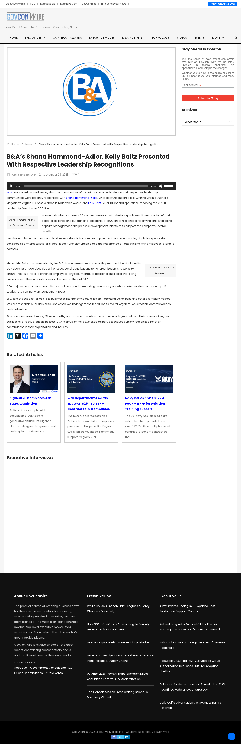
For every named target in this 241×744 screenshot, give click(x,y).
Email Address (191, 85)
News (28, 144)
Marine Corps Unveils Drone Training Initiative (118, 642)
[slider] (86, 186)
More (216, 38)
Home (13, 38)
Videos (182, 38)
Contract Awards (67, 38)
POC (32, 3)
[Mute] (160, 186)
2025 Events (54, 673)
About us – (22, 668)
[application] (91, 186)
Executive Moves (102, 38)
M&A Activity (132, 38)
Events (199, 38)
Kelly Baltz (94, 203)
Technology (159, 38)
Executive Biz (47, 3)
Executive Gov (68, 3)
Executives (33, 38)
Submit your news (113, 3)
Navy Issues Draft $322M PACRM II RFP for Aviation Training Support (145, 403)
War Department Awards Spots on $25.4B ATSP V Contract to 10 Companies (88, 403)
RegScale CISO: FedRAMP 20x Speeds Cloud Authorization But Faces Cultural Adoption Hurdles (190, 666)
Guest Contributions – (30, 673)
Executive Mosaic (15, 3)
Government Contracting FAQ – (52, 668)
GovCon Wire (160, 732)
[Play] (11, 186)
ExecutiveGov (99, 596)
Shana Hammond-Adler (81, 198)
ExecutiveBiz (170, 596)
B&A (9, 192)
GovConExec (89, 3)
